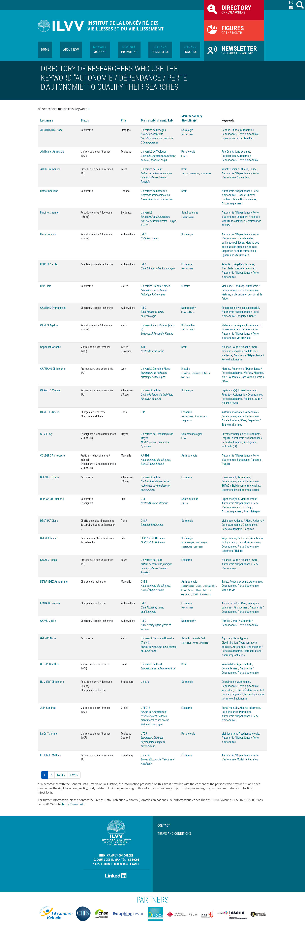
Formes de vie (250, 329)
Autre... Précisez (200, 643)
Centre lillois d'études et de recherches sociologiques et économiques (155, 485)
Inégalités (242, 316)
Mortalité (242, 759)
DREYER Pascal (48, 538)
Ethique (184, 173)
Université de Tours (151, 169)
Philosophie (188, 325)
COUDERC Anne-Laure (52, 455)
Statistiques (205, 594)
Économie (186, 264)
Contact (163, 825)
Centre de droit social (152, 351)
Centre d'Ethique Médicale (154, 503)
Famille (226, 620)
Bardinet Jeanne (49, 212)
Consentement (230, 668)
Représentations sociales (236, 151)
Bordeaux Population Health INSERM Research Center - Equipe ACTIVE (158, 221)
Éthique (244, 169)
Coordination (229, 681)
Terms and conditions (174, 834)
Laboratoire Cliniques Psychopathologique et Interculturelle (153, 742)
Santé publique (189, 212)
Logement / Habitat (232, 550)
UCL (143, 499)
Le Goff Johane (49, 733)
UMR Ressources (150, 238)
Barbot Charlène (49, 191)
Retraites (227, 264)
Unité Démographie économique (158, 268)
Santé (192, 329)
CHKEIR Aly (46, 434)
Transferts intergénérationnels (239, 268)
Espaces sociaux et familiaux (238, 138)
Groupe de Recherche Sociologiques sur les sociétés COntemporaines (157, 138)
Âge (239, 664)
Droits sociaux (248, 199)
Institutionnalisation (233, 412)
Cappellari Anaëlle (50, 347)
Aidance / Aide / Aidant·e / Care (239, 347)
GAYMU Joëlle (48, 620)
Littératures (186, 547)
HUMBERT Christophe (52, 681)
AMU (143, 347)
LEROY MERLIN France (153, 538)
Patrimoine (245, 711)
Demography (187, 134)
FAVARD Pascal (48, 559)
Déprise (226, 130)
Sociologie (187, 130)
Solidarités (243, 177)
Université (146, 212)
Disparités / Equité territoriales (239, 250)
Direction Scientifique (152, 524)
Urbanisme (206, 173)
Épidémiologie (187, 217)
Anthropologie (189, 455)
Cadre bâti (243, 538)
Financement (229, 477)
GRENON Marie (48, 638)
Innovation (227, 690)
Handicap (239, 286)
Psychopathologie (249, 733)
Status (85, 120)
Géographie (186, 420)
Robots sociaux (230, 169)
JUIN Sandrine (48, 707)
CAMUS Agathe (49, 325)
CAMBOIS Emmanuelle (53, 307)
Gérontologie (201, 542)
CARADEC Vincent (50, 390)
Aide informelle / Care (234, 603)
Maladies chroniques (233, 325)
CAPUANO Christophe (52, 368)
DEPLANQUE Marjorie (52, 499)
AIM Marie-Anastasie (52, 151)
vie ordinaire (244, 337)
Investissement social (246, 489)
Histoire (185, 286)
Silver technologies (232, 434)
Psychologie (188, 151)
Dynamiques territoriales (235, 255)
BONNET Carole (48, 264)
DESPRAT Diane (49, 520)
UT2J (144, 733)
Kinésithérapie (252, 511)
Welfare (248, 372)
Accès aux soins (239, 581)
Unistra (145, 681)
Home (45, 49)
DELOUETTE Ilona (49, 477)
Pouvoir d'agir (244, 507)
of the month (234, 29)
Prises (235, 130)
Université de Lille (151, 390)
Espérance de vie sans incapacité (240, 307)
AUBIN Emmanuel (50, 169)
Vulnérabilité (229, 664)
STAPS (184, 156)
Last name (46, 120)
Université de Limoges (153, 130)
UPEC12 (145, 707)
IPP (143, 412)
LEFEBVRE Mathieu (50, 755)
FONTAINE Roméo (50, 603)
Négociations (229, 538)
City (123, 120)
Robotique (194, 173)
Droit (184, 169)
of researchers (234, 9)
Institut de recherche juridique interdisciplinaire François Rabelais (156, 177)
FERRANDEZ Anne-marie (54, 581)
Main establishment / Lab (157, 120)
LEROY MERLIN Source (153, 542)
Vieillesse (227, 286)
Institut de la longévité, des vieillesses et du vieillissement (125, 26)
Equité (253, 169)
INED (143, 234)
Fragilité (226, 438)
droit (246, 351)
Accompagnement (232, 203)
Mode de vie (228, 590)
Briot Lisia (45, 286)
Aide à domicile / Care (234, 420)
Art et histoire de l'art (193, 638)
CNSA (144, 520)
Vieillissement (252, 434)
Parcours (256, 459)
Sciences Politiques (201, 373)
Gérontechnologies (192, 434)
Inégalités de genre (243, 264)
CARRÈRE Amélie (49, 412)
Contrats (247, 664)
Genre (252, 316)
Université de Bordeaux (154, 191)
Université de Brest (151, 664)
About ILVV (71, 49)
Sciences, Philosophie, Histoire (157, 333)
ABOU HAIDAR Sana (51, 130)
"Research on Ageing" (234, 50)
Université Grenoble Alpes (155, 286)
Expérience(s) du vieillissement (239, 390)
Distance (233, 711)
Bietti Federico (48, 234)
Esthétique (186, 643)
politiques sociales (232, 351)
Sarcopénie (243, 459)
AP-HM (145, 455)
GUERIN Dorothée (49, 664)
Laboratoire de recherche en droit (158, 668)
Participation (229, 155)
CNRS (144, 581)
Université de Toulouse (153, 151)
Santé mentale (230, 707)
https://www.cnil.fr (74, 804)
